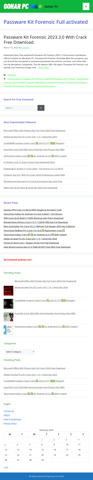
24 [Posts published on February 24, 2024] (67, 454)
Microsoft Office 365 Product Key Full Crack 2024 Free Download (34, 130)
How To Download (12, 419)
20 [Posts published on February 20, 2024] (18, 454)
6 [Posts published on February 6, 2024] (17, 444)
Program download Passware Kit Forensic (46, 82)
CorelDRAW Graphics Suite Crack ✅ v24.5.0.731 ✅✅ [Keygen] (34, 143)
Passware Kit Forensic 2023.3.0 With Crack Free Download (45, 39)
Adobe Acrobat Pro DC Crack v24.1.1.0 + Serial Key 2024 (30, 136)
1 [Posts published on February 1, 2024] (42, 439)
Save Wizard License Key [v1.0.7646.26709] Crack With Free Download (37, 247)
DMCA (7, 415)
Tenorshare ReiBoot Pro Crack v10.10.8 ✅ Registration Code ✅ (34, 230)
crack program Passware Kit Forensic (25, 78)
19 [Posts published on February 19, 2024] (6, 454)
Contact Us (9, 411)
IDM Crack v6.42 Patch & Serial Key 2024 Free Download (30, 187)
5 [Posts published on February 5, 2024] (5, 444)
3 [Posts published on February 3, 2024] (66, 439)
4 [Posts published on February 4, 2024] (78, 439)
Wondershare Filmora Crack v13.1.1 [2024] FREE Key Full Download (36, 222)
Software (12, 75)
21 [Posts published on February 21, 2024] (30, 454)
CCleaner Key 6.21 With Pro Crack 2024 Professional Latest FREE (34, 175)
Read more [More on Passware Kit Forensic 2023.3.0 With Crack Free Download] (44, 67)
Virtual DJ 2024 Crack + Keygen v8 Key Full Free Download (31, 242)
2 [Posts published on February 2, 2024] (54, 439)
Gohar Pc (51, 6)
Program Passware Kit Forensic (40, 86)
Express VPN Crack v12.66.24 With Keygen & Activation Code (33, 209)
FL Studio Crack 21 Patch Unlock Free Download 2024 (29, 162)
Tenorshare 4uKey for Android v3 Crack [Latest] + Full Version (33, 214)
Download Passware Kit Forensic (59, 78)
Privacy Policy (10, 423)
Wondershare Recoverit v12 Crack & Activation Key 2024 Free (33, 181)
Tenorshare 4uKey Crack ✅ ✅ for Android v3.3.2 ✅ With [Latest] (35, 156)
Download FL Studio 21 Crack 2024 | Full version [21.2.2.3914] (33, 168)
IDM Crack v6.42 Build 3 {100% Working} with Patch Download (33, 218)
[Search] (41, 108)
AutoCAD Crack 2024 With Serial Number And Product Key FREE (34, 149)
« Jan (6, 467)
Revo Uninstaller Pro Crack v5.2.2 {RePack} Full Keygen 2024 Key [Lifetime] (39, 226)
